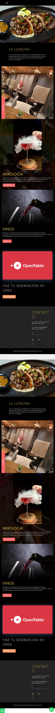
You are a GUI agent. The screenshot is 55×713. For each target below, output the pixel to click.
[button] (4, 24)
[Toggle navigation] (7, 3)
